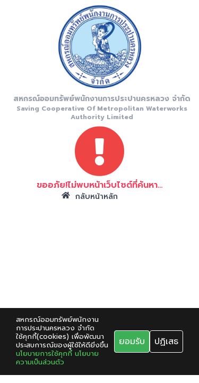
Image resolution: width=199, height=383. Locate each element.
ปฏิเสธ (166, 341)
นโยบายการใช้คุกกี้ (44, 353)
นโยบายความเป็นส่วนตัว (57, 358)
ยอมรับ (132, 341)
